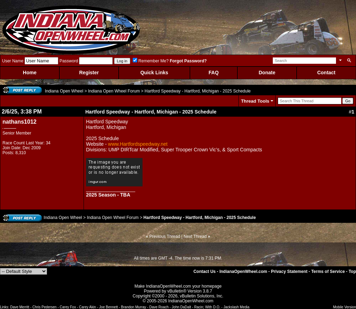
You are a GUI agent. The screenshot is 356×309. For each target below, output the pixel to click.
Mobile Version (344, 307)
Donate (267, 72)
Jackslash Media (236, 307)
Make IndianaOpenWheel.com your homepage (178, 286)
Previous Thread (164, 236)
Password (68, 61)
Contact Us (204, 271)
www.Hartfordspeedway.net (137, 144)
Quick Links (154, 72)
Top (352, 271)
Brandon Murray (133, 307)
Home (30, 72)
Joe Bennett (108, 307)
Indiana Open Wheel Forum (114, 91)
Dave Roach (159, 307)
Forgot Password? (188, 61)
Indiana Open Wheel (64, 91)
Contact (326, 72)
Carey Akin (87, 307)
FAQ (214, 72)
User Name (13, 61)
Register (89, 72)
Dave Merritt (19, 307)
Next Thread (195, 236)
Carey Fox (68, 307)
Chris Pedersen (44, 307)
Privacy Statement (289, 271)
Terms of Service (328, 271)
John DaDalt (181, 307)
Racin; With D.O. (207, 307)
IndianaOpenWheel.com (243, 271)
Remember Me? (151, 61)
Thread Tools (255, 101)
